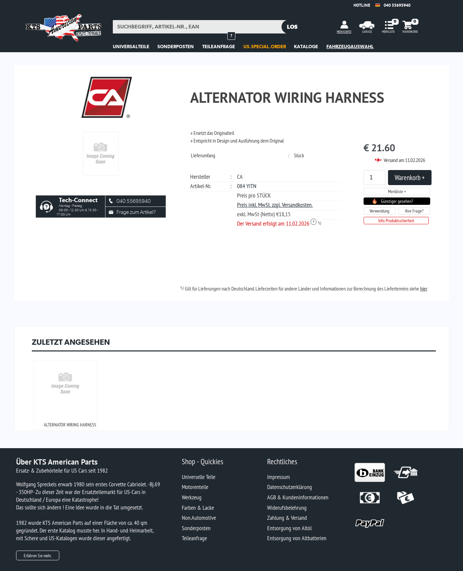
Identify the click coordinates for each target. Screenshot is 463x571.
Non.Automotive (199, 517)
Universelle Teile (198, 477)
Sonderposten (196, 528)
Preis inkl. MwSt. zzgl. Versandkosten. (275, 205)
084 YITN (246, 186)
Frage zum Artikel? (136, 212)
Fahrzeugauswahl (350, 46)
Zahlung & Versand (287, 517)
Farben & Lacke (198, 507)
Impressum (278, 477)
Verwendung (379, 211)
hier (423, 288)
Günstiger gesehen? (397, 201)
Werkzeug (192, 497)
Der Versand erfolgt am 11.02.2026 (276, 223)
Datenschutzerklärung (289, 487)
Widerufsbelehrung (287, 507)
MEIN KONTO (344, 31)
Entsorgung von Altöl (289, 528)
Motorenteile (195, 487)
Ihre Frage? (414, 211)
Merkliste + (397, 191)
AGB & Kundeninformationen (297, 497)
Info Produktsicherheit (396, 221)
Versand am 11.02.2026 (404, 160)
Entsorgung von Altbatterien (296, 538)
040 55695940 (397, 5)
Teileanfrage (194, 538)
